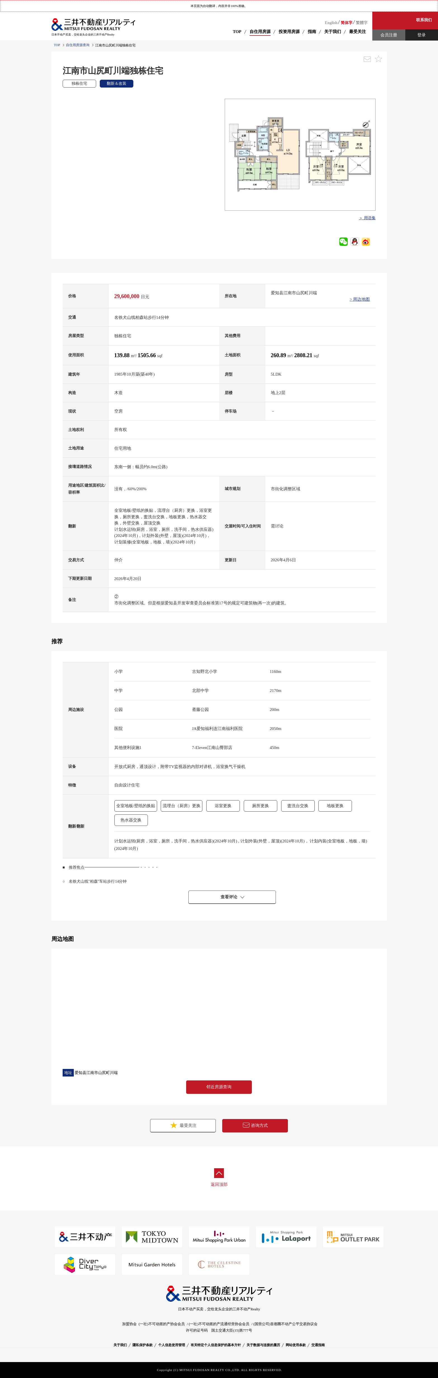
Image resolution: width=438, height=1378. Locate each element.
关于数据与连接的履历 (263, 1345)
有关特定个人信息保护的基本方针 (216, 1345)
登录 (421, 35)
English (331, 23)
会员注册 (388, 35)
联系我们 (424, 20)
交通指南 (318, 1345)
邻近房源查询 (218, 1087)
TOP (237, 31)
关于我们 (120, 1345)
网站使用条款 (296, 1345)
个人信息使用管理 (171, 1345)
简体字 (346, 23)
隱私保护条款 (142, 1345)
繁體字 (362, 23)
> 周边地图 (360, 299)
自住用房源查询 (77, 45)
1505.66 (147, 355)
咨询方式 (255, 1125)
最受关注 (182, 1125)
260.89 (279, 355)
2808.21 (304, 355)
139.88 (122, 355)
